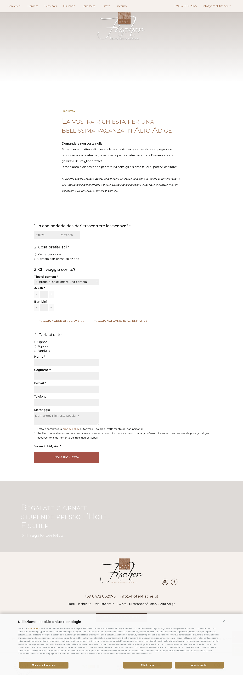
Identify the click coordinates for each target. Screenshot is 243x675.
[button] (223, 621)
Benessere (88, 6)
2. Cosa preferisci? (51, 247)
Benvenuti (14, 6)
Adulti (38, 288)
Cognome (41, 370)
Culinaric (69, 6)
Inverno (121, 6)
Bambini (40, 301)
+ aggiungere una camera (61, 321)
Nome (38, 356)
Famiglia (43, 350)
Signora (42, 346)
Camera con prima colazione (58, 259)
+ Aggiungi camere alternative (120, 321)
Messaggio (42, 410)
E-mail (39, 383)
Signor (42, 342)
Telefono (40, 396)
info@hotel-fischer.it (139, 596)
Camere (33, 6)
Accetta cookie (199, 665)
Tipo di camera (45, 277)
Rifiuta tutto (147, 665)
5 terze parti (34, 628)
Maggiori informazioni (44, 665)
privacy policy (70, 428)
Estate (106, 6)
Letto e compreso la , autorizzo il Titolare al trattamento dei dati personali (90, 428)
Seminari (51, 6)
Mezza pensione (49, 254)
